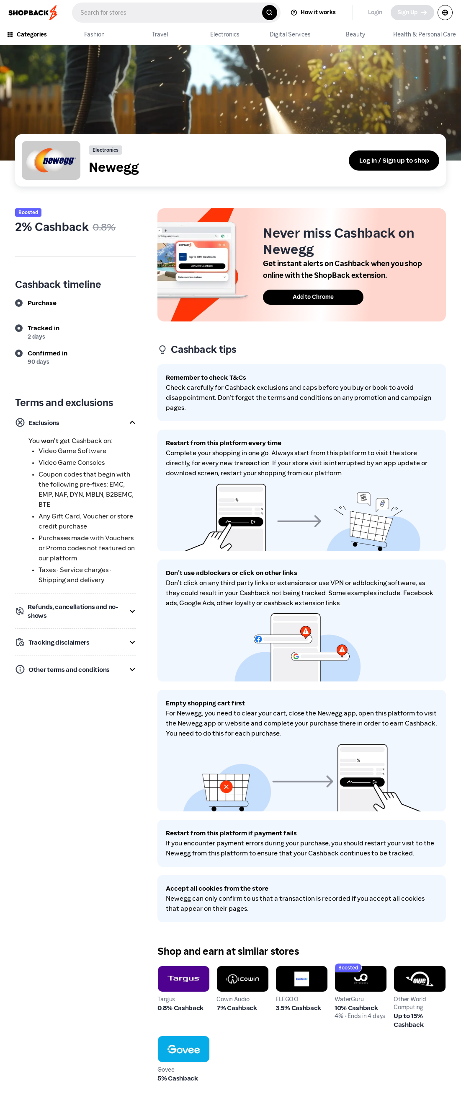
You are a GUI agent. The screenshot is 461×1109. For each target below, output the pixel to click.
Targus (167, 970)
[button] (75, 422)
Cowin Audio (235, 970)
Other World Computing (412, 975)
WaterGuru (352, 970)
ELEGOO (289, 970)
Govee (167, 1040)
